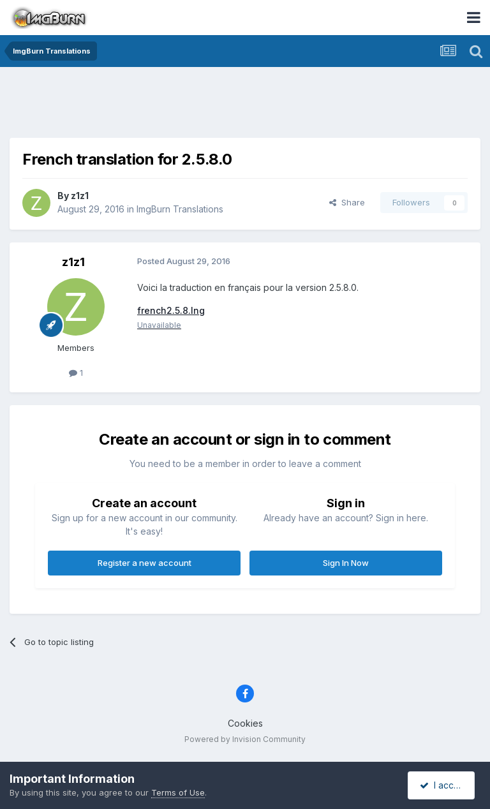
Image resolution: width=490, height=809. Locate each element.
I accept (443, 785)
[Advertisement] (245, 105)
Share (347, 202)
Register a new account (144, 563)
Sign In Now (346, 563)
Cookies (245, 723)
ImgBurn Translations (180, 209)
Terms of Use (178, 792)
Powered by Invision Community (245, 739)
